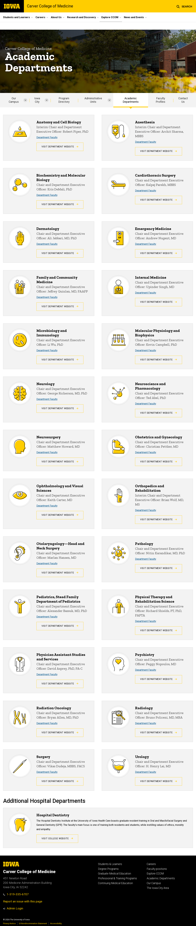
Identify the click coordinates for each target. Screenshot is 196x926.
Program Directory (63, 100)
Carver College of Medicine (50, 6)
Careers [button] (40, 17)
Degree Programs (108, 868)
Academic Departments (131, 100)
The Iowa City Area (158, 888)
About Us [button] (56, 17)
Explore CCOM (155, 873)
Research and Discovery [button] (81, 17)
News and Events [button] (134, 17)
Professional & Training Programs (117, 878)
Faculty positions (157, 868)
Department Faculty (47, 137)
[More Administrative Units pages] (109, 100)
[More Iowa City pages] (46, 100)
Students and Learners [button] (16, 17)
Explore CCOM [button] (109, 17)
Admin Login (15, 908)
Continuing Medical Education (115, 883)
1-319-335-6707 (16, 894)
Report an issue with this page (22, 901)
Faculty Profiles (160, 100)
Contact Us (183, 100)
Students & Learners (110, 864)
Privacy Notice (9, 923)
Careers (151, 864)
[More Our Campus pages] (25, 100)
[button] (184, 6)
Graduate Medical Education (114, 873)
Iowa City (37, 100)
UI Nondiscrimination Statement (33, 923)
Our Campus (14, 100)
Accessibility (56, 923)
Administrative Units (93, 100)
